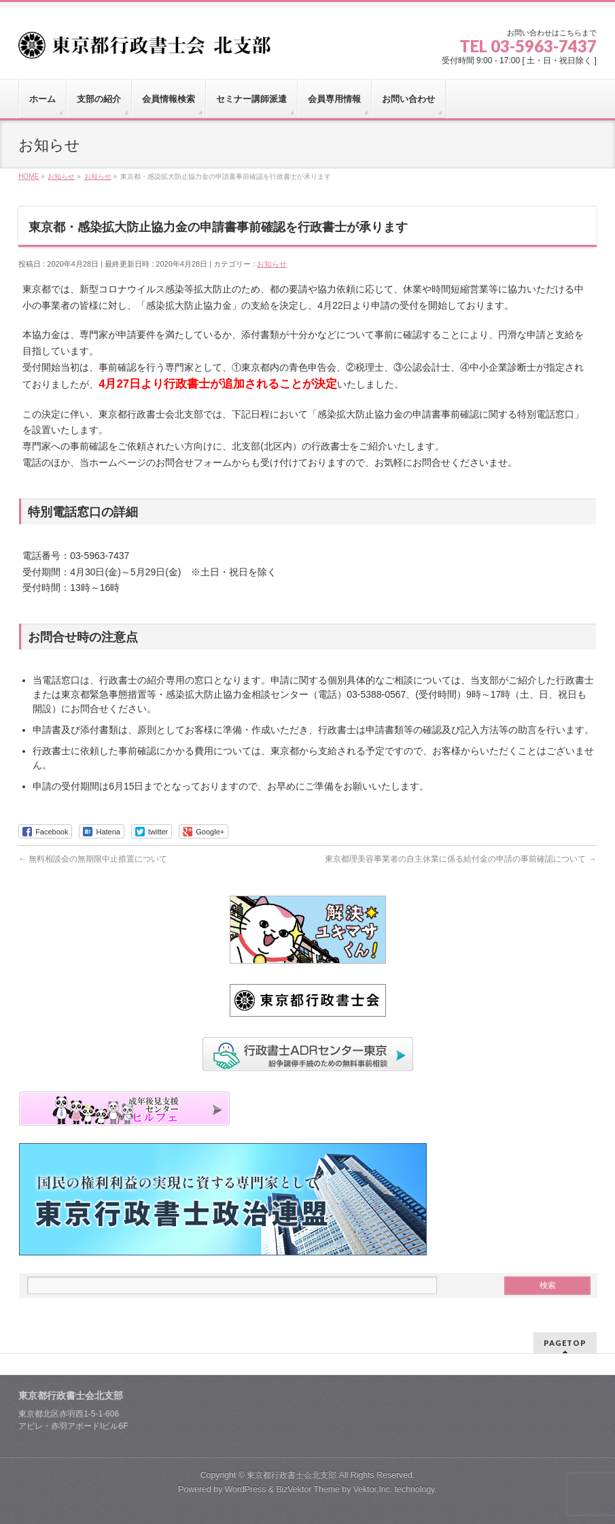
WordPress (245, 1489)
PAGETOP (565, 1342)
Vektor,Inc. (373, 1489)
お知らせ (272, 264)
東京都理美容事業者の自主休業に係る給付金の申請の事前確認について (460, 859)
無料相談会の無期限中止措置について (92, 859)
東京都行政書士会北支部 (291, 1475)
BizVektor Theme (308, 1489)
